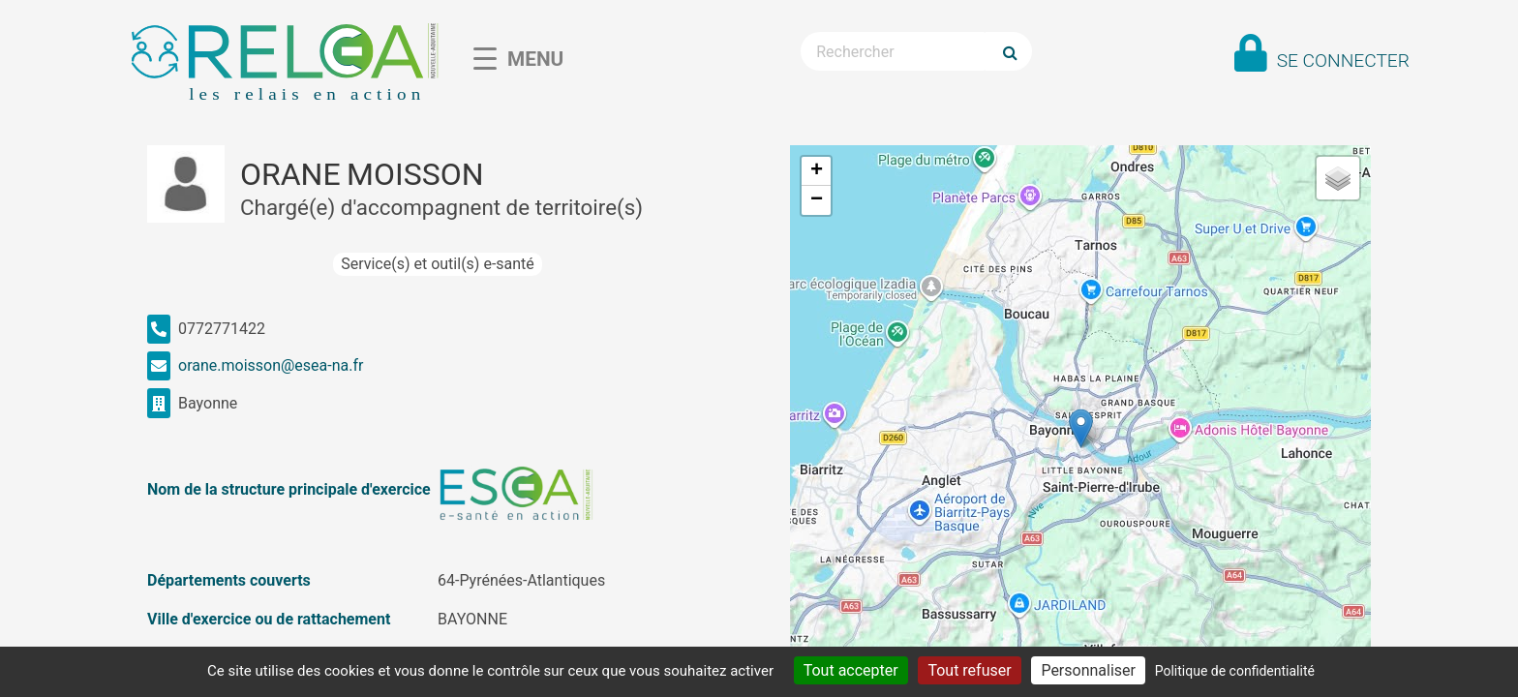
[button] (1081, 428)
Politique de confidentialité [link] (1235, 671)
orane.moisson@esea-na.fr (270, 365)
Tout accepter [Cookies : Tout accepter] (851, 670)
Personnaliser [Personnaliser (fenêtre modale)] (1088, 670)
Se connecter (1343, 60)
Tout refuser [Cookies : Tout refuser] (969, 670)
